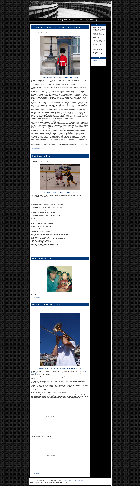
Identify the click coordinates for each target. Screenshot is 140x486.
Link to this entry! (36, 148)
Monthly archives (97, 60)
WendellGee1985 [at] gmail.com (74, 480)
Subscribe (96, 63)
